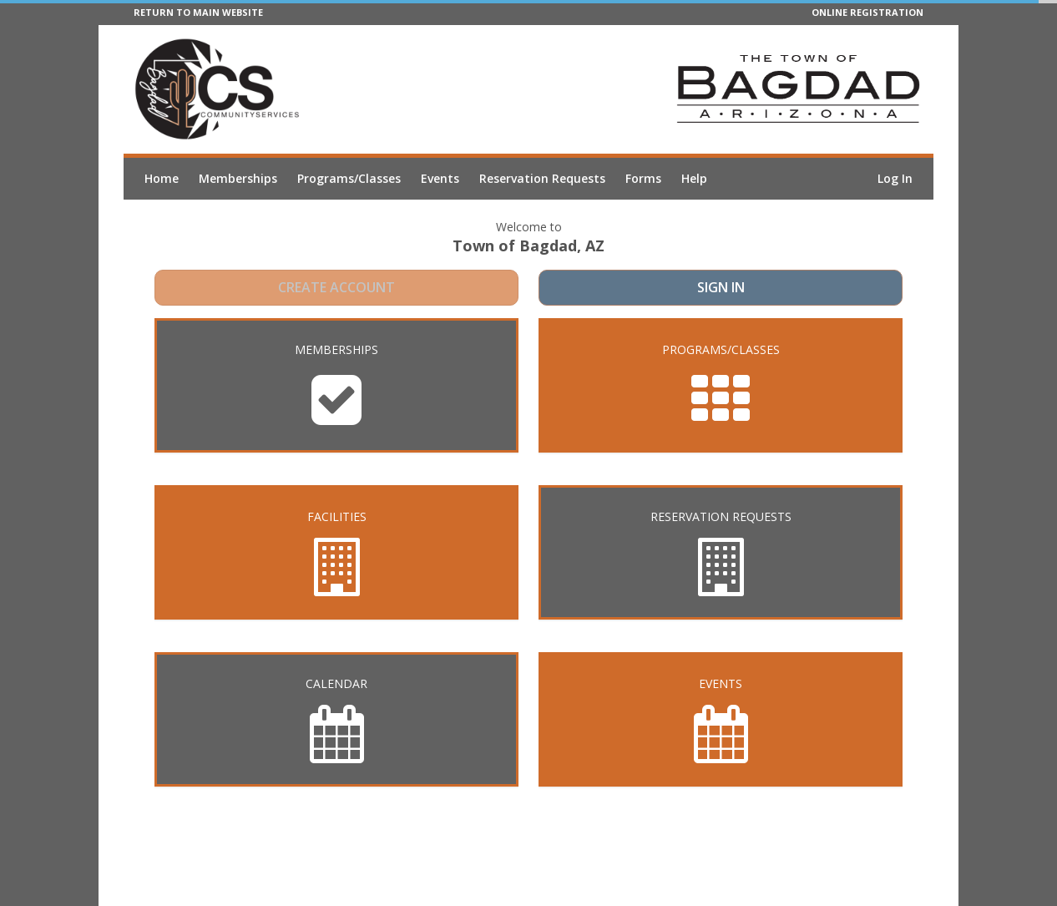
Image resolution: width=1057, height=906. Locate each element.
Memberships (238, 178)
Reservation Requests (542, 178)
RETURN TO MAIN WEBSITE (198, 12)
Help (694, 178)
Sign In (720, 289)
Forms (643, 178)
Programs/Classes (349, 178)
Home (161, 178)
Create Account (336, 289)
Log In (895, 178)
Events (440, 178)
